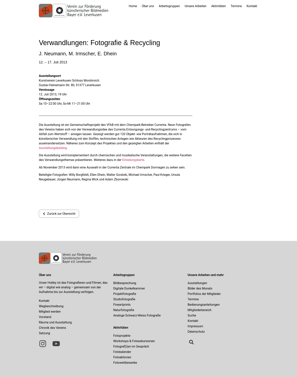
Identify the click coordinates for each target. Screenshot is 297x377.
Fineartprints (122, 304)
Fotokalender (122, 352)
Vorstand (45, 317)
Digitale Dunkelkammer (129, 288)
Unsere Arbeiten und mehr (206, 275)
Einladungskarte (133, 160)
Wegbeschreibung (51, 306)
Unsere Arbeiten (195, 6)
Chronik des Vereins (52, 328)
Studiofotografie (124, 299)
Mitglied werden (50, 311)
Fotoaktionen (122, 357)
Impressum (195, 326)
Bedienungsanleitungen (204, 304)
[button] (191, 342)
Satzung (44, 333)
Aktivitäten (218, 6)
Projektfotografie (124, 294)
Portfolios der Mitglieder (204, 294)
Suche (192, 315)
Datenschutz (196, 331)
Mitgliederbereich (199, 310)
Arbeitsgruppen (169, 6)
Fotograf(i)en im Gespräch (131, 346)
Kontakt (252, 6)
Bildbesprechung (124, 283)
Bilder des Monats (200, 288)
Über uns (148, 6)
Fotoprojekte (122, 335)
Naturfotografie (123, 310)
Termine (236, 6)
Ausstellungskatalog (53, 148)
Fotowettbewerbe (125, 362)
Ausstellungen (197, 283)
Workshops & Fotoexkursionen (134, 341)
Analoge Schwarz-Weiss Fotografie (137, 315)
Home (133, 6)
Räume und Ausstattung (55, 322)
